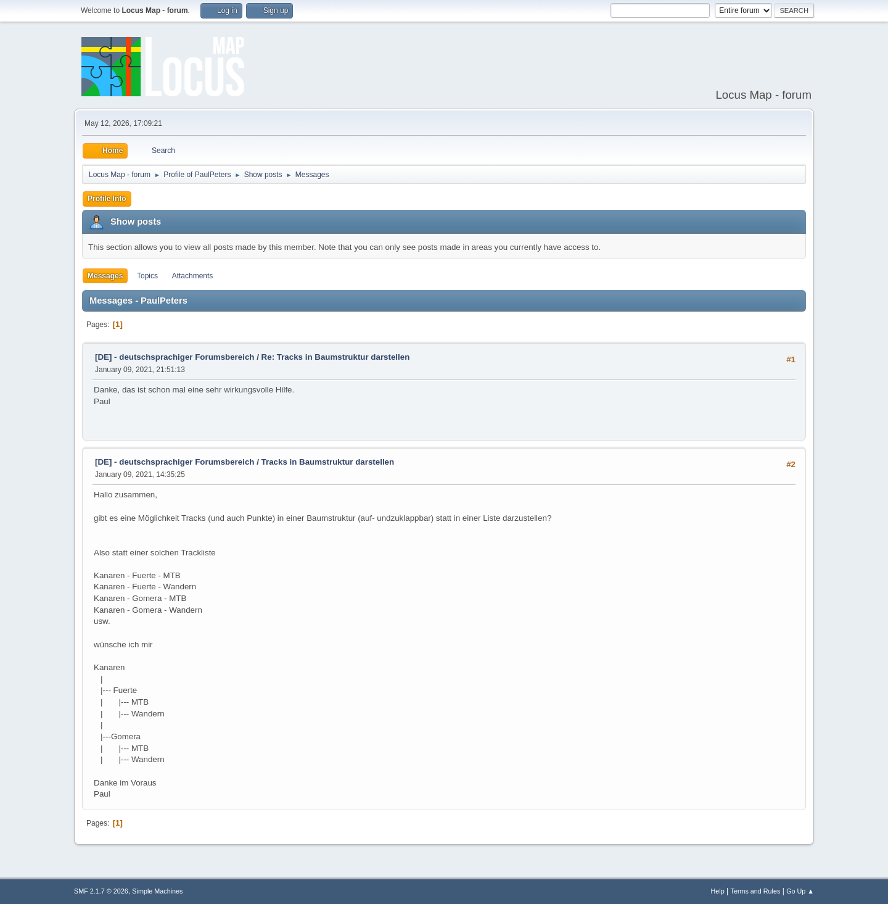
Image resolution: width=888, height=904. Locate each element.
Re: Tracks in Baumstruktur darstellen (335, 357)
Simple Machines (157, 891)
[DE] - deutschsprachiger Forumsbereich (174, 357)
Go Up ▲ (800, 891)
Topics (147, 276)
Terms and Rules (756, 891)
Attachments (192, 276)
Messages (105, 276)
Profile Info (107, 198)
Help (718, 891)
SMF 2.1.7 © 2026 (101, 891)
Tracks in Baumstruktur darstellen (328, 462)
